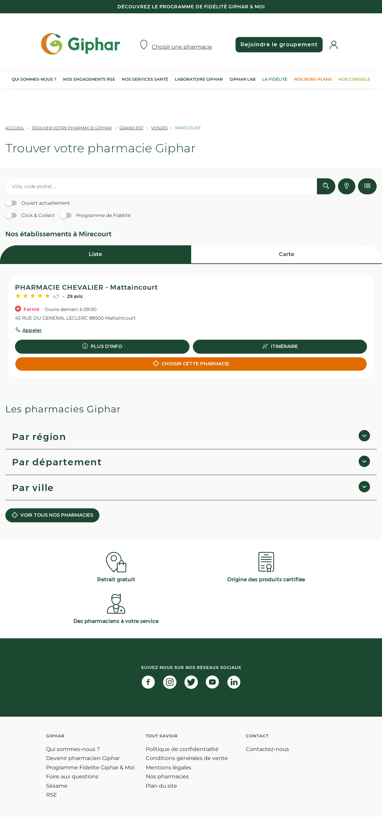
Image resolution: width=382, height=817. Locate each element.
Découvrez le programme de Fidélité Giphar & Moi (191, 7)
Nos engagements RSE (89, 79)
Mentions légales (168, 767)
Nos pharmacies (167, 776)
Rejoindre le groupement (279, 44)
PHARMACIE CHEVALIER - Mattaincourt (86, 287)
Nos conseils (354, 79)
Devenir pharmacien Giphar (83, 758)
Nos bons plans (313, 79)
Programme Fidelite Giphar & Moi (90, 767)
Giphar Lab (243, 79)
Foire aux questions (72, 776)
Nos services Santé (145, 79)
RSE (51, 795)
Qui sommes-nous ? (34, 79)
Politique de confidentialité (182, 749)
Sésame (56, 786)
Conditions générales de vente (187, 758)
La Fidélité (274, 79)
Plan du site (161, 786)
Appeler (32, 330)
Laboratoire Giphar (199, 79)
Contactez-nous (267, 749)
